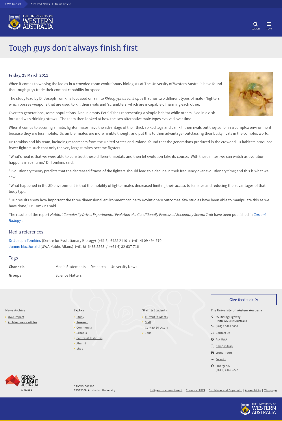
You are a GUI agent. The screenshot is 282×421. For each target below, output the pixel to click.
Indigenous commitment (166, 390)
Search (255, 25)
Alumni (81, 343)
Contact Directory (156, 327)
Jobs (148, 333)
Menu (268, 25)
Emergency (223, 366)
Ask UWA (221, 339)
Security (221, 359)
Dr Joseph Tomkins (25, 240)
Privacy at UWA (195, 390)
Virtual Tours (224, 353)
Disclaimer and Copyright (225, 390)
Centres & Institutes (89, 338)
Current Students (156, 317)
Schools (81, 333)
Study (80, 317)
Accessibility (253, 390)
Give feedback (241, 299)
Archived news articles (22, 322)
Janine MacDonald (25, 246)
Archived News (40, 4)
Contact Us (223, 333)
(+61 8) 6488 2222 (227, 370)
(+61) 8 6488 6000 (227, 326)
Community (84, 327)
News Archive (15, 310)
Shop (79, 349)
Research (82, 322)
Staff (148, 322)
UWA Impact (13, 4)
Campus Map (224, 346)
